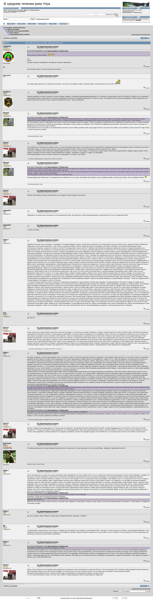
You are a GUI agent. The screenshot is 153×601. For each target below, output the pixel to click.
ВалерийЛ (138, 20)
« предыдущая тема (136, 34)
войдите (26, 10)
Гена (4, 313)
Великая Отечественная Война (18, 31)
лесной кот (7, 91)
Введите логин (138, 12)
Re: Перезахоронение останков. (48, 46)
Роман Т (6, 239)
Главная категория (12, 29)
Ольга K (6, 142)
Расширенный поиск (42, 19)
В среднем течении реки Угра (15, 27)
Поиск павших (14, 32)
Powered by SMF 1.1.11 (66, 598)
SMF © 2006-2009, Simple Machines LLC (82, 598)
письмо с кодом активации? (19, 11)
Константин (7, 443)
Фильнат (6, 112)
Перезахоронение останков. (20, 34)
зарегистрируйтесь (35, 10)
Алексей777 (7, 210)
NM (4, 525)
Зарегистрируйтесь (127, 12)
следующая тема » (146, 34)
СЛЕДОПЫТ (7, 46)
